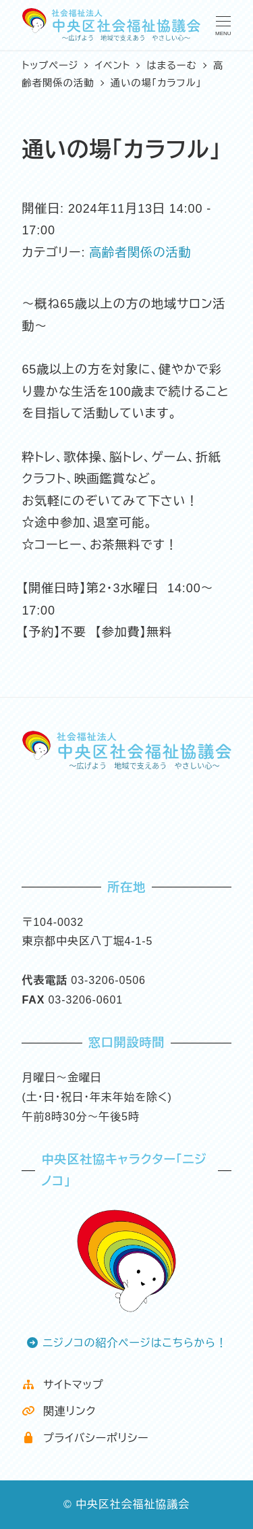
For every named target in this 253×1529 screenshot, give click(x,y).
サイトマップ (62, 1385)
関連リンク (59, 1411)
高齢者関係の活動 (140, 252)
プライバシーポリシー (85, 1438)
